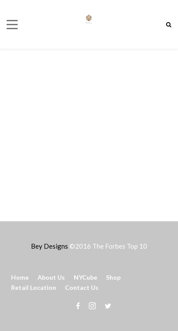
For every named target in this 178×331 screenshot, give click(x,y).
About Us (51, 277)
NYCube (85, 277)
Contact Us (81, 287)
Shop (113, 277)
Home (20, 277)
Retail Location (33, 287)
